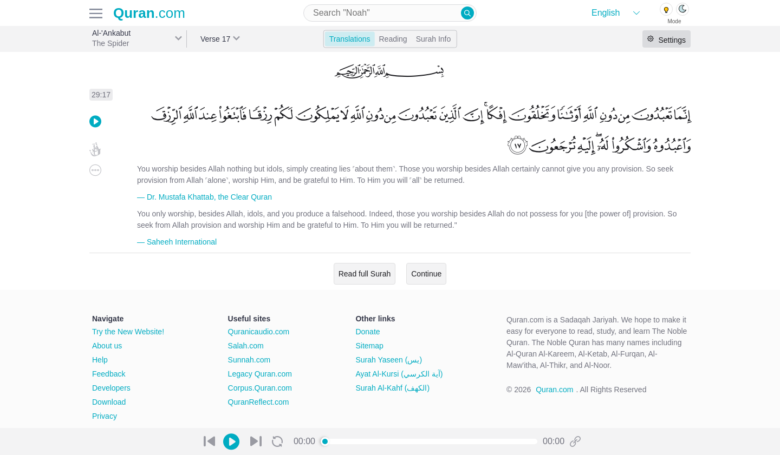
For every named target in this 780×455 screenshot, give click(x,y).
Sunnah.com (249, 359)
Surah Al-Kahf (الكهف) (392, 388)
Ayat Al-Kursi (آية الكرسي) (399, 374)
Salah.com (246, 345)
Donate (367, 331)
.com (149, 13)
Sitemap (369, 345)
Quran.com (554, 389)
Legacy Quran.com (260, 374)
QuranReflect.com (258, 402)
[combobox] (390, 13)
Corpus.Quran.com (260, 388)
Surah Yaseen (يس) (388, 359)
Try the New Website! (128, 331)
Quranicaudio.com (259, 331)
